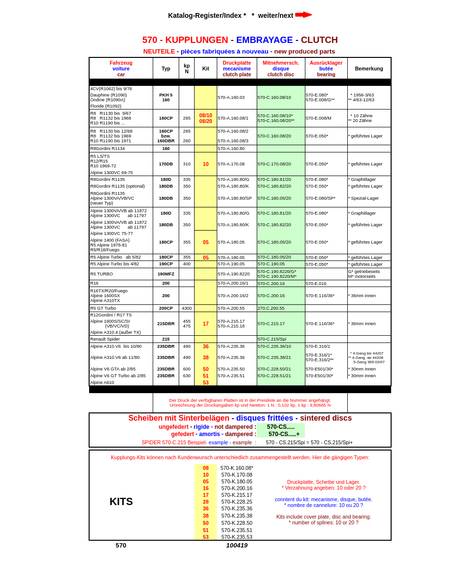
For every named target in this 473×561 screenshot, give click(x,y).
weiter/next (285, 15)
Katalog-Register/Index (204, 15)
